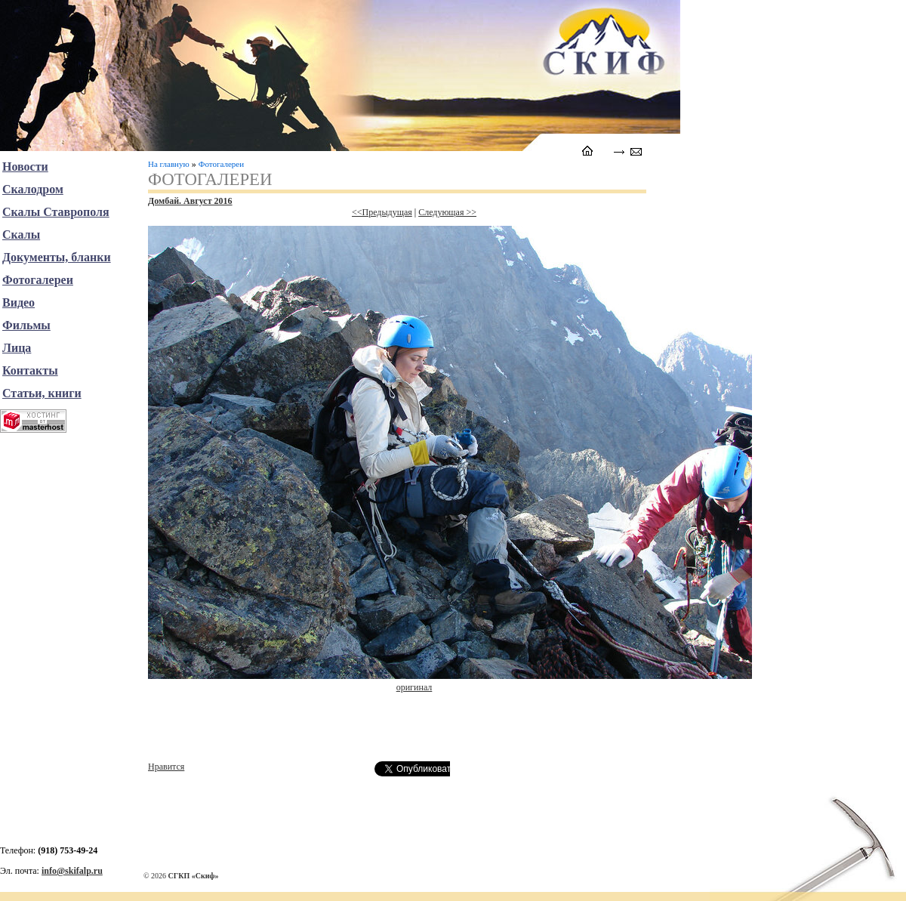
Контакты (30, 370)
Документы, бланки (56, 257)
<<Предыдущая (382, 212)
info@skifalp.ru (72, 871)
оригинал (414, 687)
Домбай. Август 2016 (190, 201)
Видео (18, 302)
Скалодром (32, 189)
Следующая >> (447, 212)
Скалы (21, 234)
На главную (169, 163)
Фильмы (26, 325)
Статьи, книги (42, 393)
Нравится (166, 766)
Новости (25, 166)
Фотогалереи (221, 163)
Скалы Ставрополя (55, 211)
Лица (16, 347)
